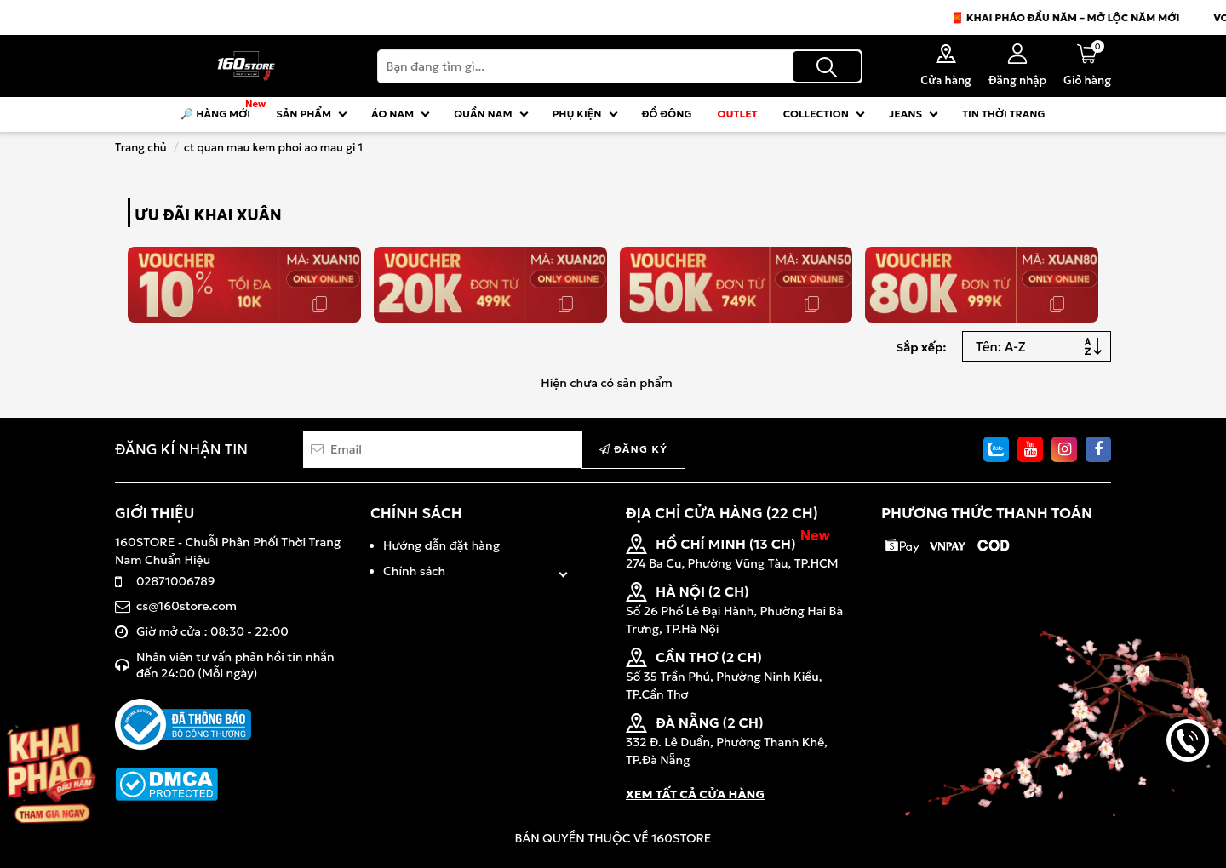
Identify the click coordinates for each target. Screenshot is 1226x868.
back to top (1188, 798)
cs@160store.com (186, 606)
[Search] (619, 66)
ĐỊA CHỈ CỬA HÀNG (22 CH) (722, 513)
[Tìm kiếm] (827, 66)
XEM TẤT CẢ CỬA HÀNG (695, 794)
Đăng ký (633, 449)
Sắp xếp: (921, 347)
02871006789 (175, 581)
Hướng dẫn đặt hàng (441, 545)
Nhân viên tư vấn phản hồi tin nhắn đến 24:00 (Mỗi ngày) (235, 665)
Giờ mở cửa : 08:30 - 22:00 (212, 631)
